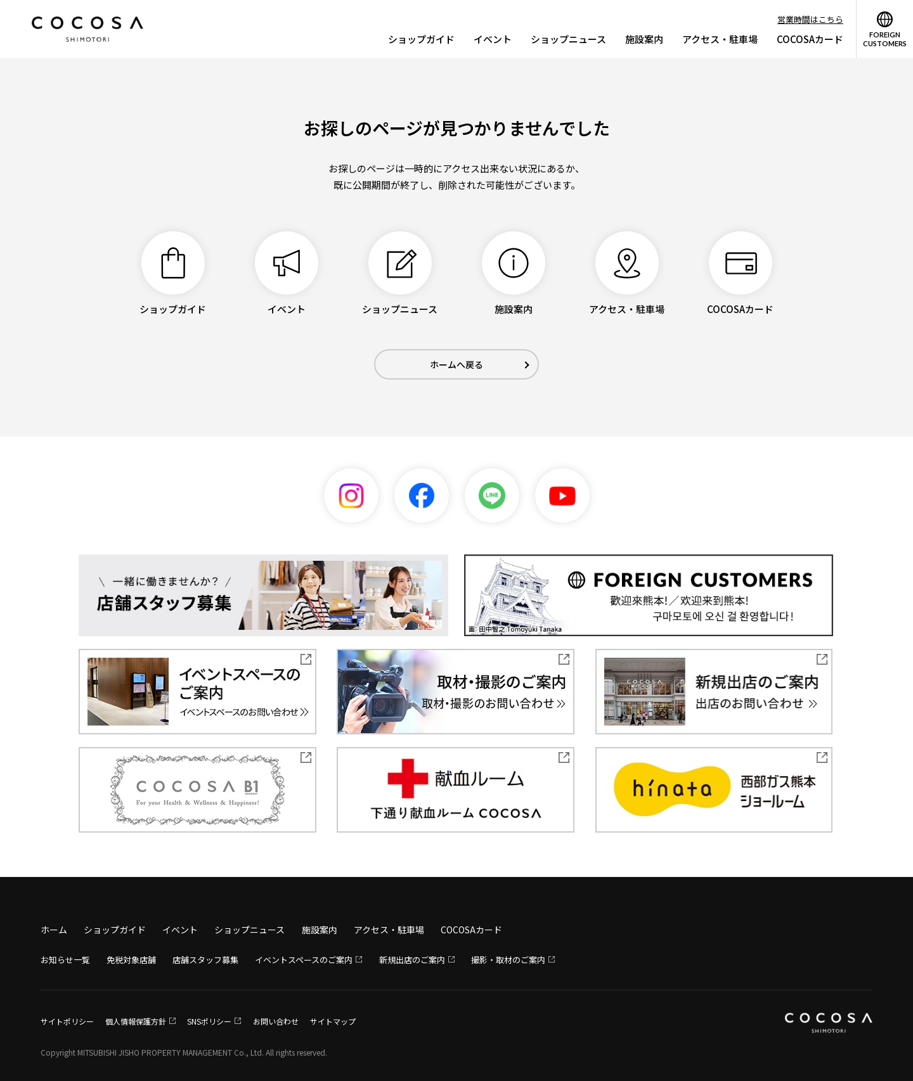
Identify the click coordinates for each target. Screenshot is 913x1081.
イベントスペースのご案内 (304, 960)
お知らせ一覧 (65, 960)
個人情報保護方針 (135, 1021)
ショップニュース (568, 39)
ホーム (54, 929)
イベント (493, 39)
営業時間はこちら (810, 19)
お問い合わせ (276, 1021)
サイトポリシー (67, 1021)
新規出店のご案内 (412, 960)
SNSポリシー (209, 1021)
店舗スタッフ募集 (205, 960)
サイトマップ (333, 1021)
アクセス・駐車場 (720, 39)
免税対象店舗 (131, 960)
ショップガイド (421, 39)
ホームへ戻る (456, 364)
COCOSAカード (810, 39)
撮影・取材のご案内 (508, 960)
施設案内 (644, 39)
